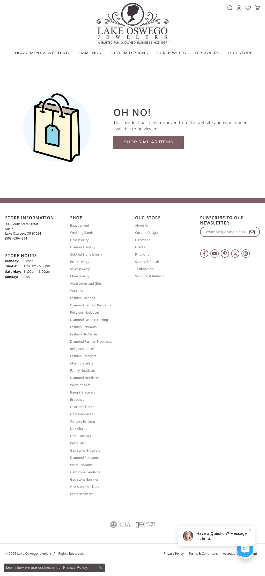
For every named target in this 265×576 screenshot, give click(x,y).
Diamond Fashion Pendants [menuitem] (90, 305)
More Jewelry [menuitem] (79, 276)
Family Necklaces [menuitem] (82, 370)
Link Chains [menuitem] (78, 428)
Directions (142, 240)
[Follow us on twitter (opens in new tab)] (235, 253)
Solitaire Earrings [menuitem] (82, 421)
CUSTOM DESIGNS (128, 53)
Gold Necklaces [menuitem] (81, 414)
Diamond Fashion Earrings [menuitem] (89, 320)
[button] (230, 8)
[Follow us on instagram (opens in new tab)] (245, 253)
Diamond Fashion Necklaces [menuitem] (91, 341)
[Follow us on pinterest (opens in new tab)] (225, 253)
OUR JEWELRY (171, 53)
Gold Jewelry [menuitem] (79, 240)
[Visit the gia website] (120, 524)
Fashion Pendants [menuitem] (83, 327)
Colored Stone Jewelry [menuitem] (86, 254)
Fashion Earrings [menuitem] (82, 298)
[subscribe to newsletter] (252, 232)
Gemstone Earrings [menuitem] (84, 479)
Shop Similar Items (148, 142)
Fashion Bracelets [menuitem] (83, 356)
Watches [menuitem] (76, 291)
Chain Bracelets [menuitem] (81, 363)
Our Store (240, 53)
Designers (207, 53)
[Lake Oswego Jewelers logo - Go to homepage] (132, 23)
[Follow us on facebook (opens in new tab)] (204, 253)
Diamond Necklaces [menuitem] (84, 378)
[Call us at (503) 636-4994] (16, 238)
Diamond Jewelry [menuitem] (82, 247)
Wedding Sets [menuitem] (80, 385)
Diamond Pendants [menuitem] (84, 457)
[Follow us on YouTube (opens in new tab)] (214, 253)
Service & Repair (147, 261)
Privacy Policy (174, 553)
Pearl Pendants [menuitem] (81, 465)
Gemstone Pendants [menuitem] (85, 472)
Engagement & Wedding (40, 53)
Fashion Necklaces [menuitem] (83, 334)
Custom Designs (147, 232)
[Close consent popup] (100, 567)
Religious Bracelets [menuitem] (84, 349)
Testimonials (144, 269)
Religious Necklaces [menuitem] (84, 312)
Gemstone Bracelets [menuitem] (85, 450)
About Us (142, 225)
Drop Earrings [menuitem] (80, 436)
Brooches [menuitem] (77, 399)
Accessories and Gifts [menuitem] (85, 283)
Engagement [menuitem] (79, 225)
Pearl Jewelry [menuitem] (79, 261)
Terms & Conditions (203, 553)
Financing (142, 254)
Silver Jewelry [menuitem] (80, 269)
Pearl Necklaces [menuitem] (81, 494)
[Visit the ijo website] (145, 524)
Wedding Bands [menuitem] (81, 232)
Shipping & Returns (149, 276)
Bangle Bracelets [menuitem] (82, 392)
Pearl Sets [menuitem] (77, 443)
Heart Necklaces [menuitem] (82, 407)
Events (140, 247)
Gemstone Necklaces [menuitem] (85, 486)
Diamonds (89, 53)
